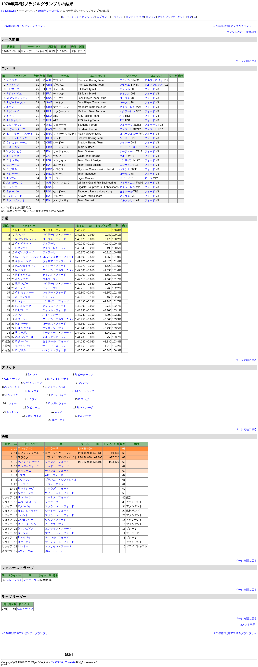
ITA (48, 151)
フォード (149, 89)
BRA (49, 133)
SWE (49, 102)
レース (66, 17)
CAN (49, 129)
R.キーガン (13, 147)
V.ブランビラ (14, 151)
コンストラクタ (135, 17)
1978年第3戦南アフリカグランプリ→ (235, 26)
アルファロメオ (153, 80)
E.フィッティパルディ (19, 133)
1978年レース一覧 (49, 10)
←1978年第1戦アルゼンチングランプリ (24, 26)
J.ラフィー (12, 178)
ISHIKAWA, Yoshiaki (63, 662)
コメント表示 (235, 32)
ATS (121, 115)
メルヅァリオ (127, 200)
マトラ (148, 178)
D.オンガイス (14, 160)
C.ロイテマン (14, 124)
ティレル (124, 89)
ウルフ (123, 156)
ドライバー (117, 17)
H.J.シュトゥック (16, 138)
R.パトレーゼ (14, 196)
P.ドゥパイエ (14, 93)
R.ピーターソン (15, 102)
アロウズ (124, 196)
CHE (49, 142)
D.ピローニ (13, 89)
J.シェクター (14, 156)
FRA (48, 89)
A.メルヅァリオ (15, 200)
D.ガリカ (11, 169)
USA (49, 98)
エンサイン (126, 160)
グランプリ (164, 17)
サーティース (127, 147)
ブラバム (124, 80)
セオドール (126, 191)
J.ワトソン (12, 84)
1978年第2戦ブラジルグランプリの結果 (37, 4)
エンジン (150, 17)
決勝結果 (251, 32)
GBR (49, 84)
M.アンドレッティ (17, 98)
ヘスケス (124, 169)
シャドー (124, 138)
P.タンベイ (12, 111)
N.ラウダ (11, 80)
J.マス (10, 115)
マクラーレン (127, 107)
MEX (49, 173)
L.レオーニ (12, 164)
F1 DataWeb (8, 10)
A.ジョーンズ (14, 182)
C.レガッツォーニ (16, 142)
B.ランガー (12, 187)
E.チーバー (12, 191)
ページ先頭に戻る (246, 61)
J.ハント (11, 107)
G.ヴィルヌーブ (15, 129)
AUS (49, 182)
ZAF (48, 156)
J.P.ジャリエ (13, 120)
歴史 (189, 17)
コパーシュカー (128, 133)
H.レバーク (13, 173)
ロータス (124, 98)
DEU (49, 115)
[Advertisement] (134, 648)
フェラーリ (126, 124)
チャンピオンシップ (83, 17)
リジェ (123, 178)
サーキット (178, 17)
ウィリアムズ (127, 182)
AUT (48, 80)
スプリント (103, 17)
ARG (49, 124)
